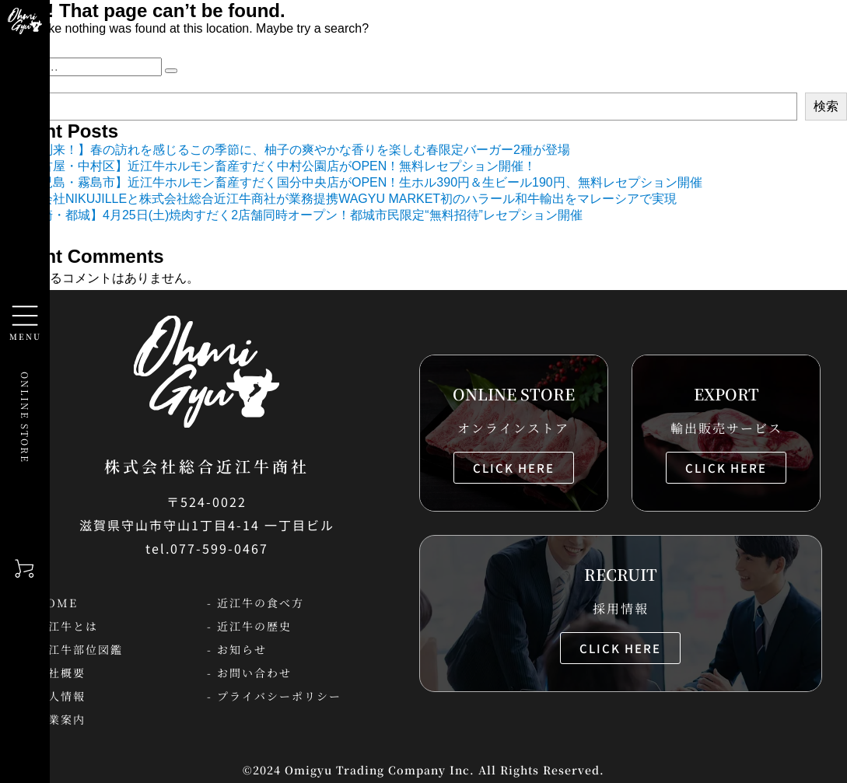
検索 (826, 106)
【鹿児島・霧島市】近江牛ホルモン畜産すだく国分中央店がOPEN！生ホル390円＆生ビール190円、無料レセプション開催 (359, 182)
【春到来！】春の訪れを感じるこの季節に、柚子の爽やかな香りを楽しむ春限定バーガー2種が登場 (293, 149)
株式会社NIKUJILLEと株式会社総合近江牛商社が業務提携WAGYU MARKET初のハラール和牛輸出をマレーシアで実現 (346, 198)
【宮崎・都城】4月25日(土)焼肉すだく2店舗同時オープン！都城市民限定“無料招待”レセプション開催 (299, 215)
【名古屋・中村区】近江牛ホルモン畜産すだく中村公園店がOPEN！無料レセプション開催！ (276, 166)
